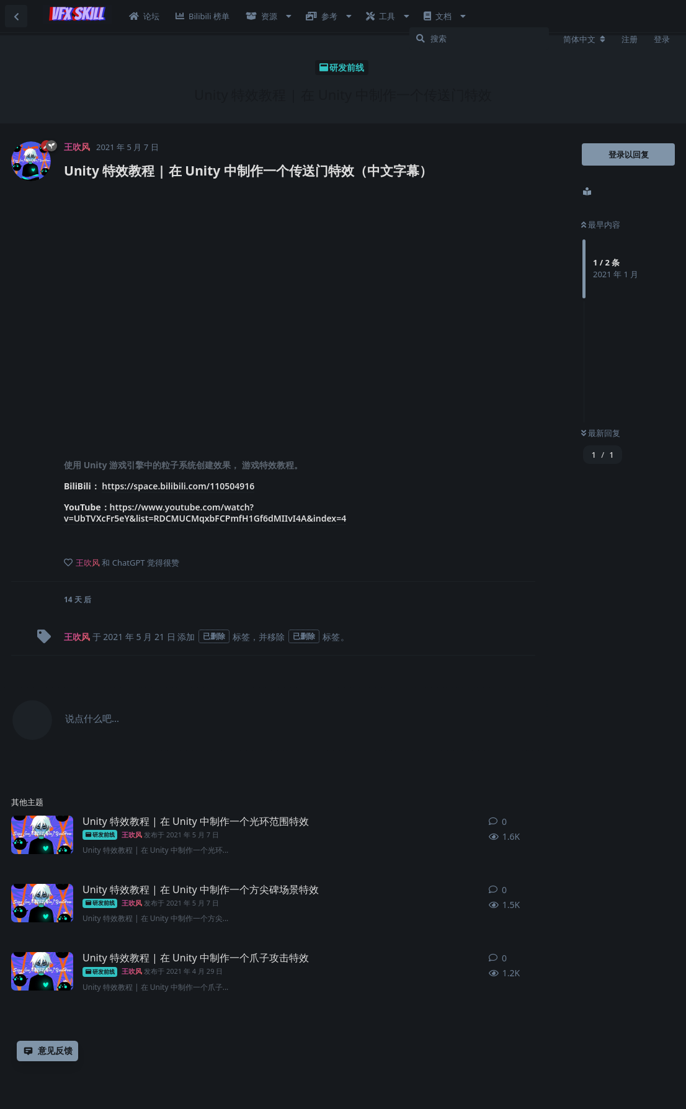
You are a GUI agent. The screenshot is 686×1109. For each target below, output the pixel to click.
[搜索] (479, 38)
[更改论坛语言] (584, 39)
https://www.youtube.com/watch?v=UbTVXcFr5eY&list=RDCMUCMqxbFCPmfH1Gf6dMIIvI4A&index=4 (205, 512)
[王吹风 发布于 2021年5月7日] (42, 835)
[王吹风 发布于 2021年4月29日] (42, 971)
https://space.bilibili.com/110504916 (178, 486)
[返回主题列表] (16, 16)
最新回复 (600, 433)
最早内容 (600, 224)
